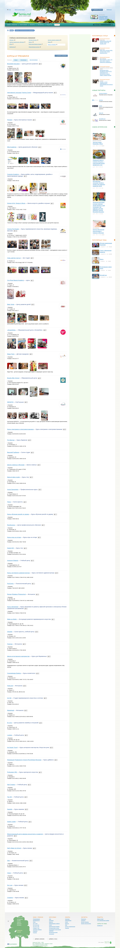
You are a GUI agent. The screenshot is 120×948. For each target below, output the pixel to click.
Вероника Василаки (97, 140)
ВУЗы (11, 44)
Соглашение (20, 919)
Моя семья (23, 24)
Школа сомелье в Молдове (15, 465)
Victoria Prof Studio (13, 229)
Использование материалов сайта (40, 945)
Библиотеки (12, 47)
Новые (15, 59)
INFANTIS (10, 402)
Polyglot (9, 120)
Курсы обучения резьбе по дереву (18, 514)
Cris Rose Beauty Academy (15, 280)
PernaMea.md (102, 118)
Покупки (35, 932)
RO (10, 9)
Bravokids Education (13, 64)
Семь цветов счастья (14, 258)
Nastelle (9, 809)
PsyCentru (10, 583)
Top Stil (9, 797)
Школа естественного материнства (18, 656)
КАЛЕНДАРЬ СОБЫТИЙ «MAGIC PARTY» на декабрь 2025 (105, 42)
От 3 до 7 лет (36, 926)
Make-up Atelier (12, 619)
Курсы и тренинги (52, 44)
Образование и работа (54, 923)
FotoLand (10, 685)
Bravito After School (13, 378)
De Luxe (9, 885)
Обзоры (32, 24)
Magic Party (10, 354)
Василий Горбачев (13, 452)
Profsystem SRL (12, 772)
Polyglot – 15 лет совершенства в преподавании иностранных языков (106, 83)
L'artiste (9, 735)
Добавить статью (98, 9)
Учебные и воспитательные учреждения (22, 38)
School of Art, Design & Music (16, 203)
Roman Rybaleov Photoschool (16, 594)
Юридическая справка (54, 926)
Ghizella (9, 631)
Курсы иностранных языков (35, 44)
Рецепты (49, 24)
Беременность (36, 920)
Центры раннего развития (54, 40)
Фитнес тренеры (85, 922)
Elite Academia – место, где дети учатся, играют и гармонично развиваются (106, 61)
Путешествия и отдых (54, 928)
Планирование (36, 919)
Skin (8, 860)
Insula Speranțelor (12, 489)
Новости (19, 922)
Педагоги (83, 920)
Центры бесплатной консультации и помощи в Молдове (98, 231)
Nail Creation (11, 784)
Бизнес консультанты (86, 923)
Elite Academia (11, 147)
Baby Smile (10, 304)
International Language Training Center (19, 92)
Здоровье (51, 920)
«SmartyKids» (11, 330)
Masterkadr (10, 710)
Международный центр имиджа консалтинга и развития (25, 834)
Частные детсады (33, 40)
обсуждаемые (34, 59)
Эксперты (41, 24)
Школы (30, 42)
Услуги (57, 24)
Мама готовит (100, 919)
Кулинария (51, 934)
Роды (34, 922)
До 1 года (35, 923)
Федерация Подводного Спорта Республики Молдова (24, 760)
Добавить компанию (62, 55)
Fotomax (10, 644)
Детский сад (103, 275)
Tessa (9, 502)
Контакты (19, 925)
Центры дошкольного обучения (17, 42)
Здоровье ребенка (37, 929)
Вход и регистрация (20, 9)
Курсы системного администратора (18, 573)
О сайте (19, 920)
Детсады (12, 40)
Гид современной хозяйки (103, 920)
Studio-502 (10, 548)
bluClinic (101, 100)
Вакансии (19, 923)
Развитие (35, 931)
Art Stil (9, 698)
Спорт (50, 925)
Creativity (10, 897)
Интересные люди (53, 932)
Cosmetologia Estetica (14, 673)
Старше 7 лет (36, 928)
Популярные (23, 59)
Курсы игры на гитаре (14, 537)
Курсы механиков (12, 607)
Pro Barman (11, 440)
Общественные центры (34, 47)
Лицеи (49, 42)
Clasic (9, 873)
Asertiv (100, 105)
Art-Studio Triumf (12, 747)
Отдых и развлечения (70, 926)
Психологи (83, 919)
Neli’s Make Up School (14, 848)
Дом (50, 919)
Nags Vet (101, 113)
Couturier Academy (13, 174)
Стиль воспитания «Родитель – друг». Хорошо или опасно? (104, 18)
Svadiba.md (99, 925)
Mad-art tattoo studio (13, 477)
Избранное (109, 9)
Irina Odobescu (96, 228)
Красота (51, 922)
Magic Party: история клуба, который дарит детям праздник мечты (106, 52)
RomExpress (11, 525)
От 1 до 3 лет (36, 925)
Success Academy (103, 93)
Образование (68, 920)
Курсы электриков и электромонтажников (20, 429)
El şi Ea (9, 723)
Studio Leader (11, 821)
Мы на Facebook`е (13, 944)
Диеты (101, 259)
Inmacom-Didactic (12, 560)
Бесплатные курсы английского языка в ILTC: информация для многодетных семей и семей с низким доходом (106, 73)
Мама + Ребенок (12, 24)
